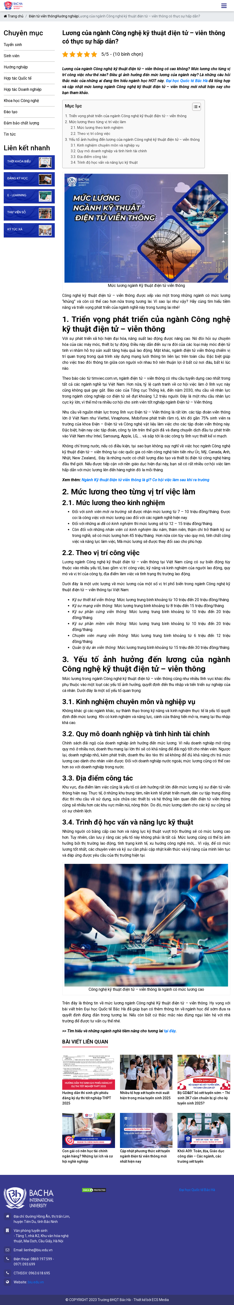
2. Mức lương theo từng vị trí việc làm (95, 122)
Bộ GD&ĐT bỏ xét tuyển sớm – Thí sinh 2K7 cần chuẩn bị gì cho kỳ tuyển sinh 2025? (203, 1098)
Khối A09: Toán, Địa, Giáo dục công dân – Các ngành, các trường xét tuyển (200, 1156)
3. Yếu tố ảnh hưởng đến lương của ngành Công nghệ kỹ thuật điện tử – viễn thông (132, 139)
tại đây (170, 1031)
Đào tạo (10, 111)
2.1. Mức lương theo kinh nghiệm (97, 128)
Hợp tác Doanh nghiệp (23, 89)
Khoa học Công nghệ (21, 100)
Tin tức (10, 134)
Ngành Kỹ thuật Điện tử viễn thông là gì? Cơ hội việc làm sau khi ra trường (145, 479)
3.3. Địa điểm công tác (89, 157)
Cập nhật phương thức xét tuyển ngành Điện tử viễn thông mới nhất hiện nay (145, 1156)
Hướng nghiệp (67, 16)
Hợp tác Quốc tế (17, 78)
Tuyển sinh (13, 44)
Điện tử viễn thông (43, 16)
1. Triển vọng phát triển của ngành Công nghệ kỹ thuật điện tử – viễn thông (125, 116)
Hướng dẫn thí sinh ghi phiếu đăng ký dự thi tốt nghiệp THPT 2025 (86, 1098)
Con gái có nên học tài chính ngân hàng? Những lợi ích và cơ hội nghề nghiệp (87, 1156)
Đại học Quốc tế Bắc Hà (187, 80)
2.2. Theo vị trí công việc (90, 134)
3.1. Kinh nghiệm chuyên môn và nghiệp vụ (105, 145)
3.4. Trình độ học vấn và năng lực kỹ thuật (104, 162)
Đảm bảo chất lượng (21, 123)
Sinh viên (11, 55)
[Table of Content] (196, 107)
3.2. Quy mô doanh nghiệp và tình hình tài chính (109, 151)
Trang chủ (13, 16)
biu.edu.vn (36, 1282)
